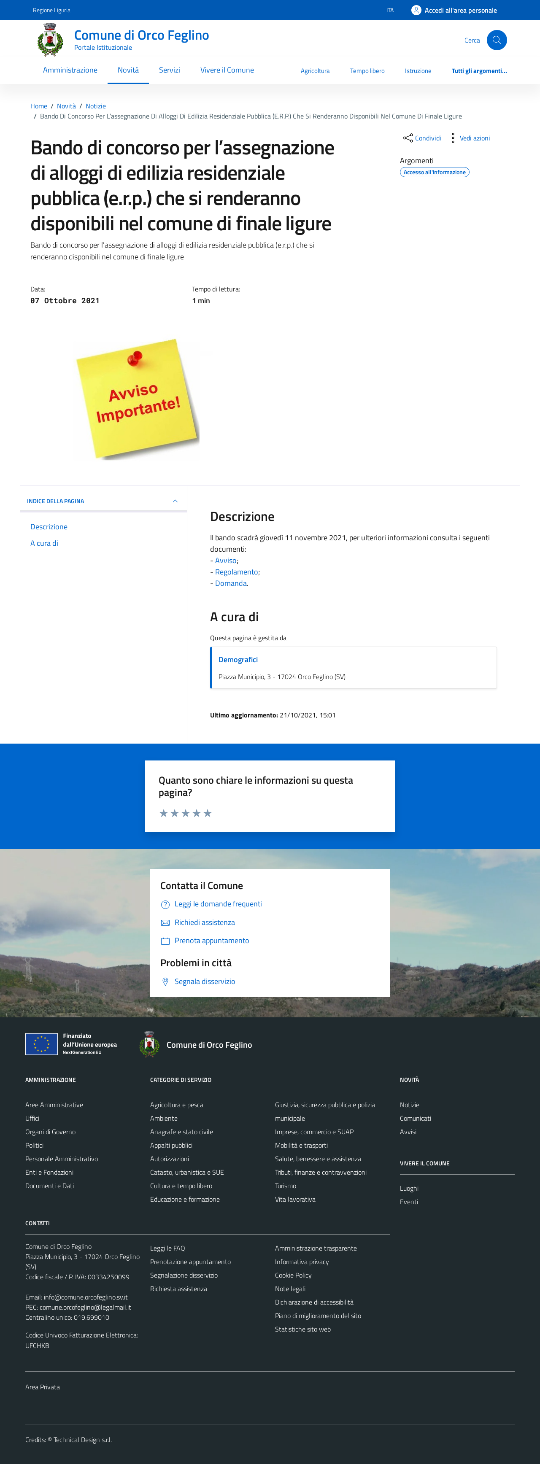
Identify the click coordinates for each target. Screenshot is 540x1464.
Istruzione (418, 70)
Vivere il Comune (227, 69)
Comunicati (415, 1118)
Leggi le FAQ (167, 1248)
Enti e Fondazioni (49, 1172)
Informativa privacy (302, 1261)
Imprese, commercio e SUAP (314, 1132)
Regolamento (236, 571)
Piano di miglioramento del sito (318, 1315)
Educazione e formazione (185, 1199)
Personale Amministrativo (61, 1159)
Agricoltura (315, 70)
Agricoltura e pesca (176, 1105)
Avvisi (408, 1132)
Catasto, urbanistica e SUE (187, 1172)
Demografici (238, 659)
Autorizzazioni (169, 1159)
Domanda (231, 583)
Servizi (169, 69)
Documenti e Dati (49, 1186)
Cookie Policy (293, 1275)
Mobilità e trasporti (301, 1145)
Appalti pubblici (171, 1145)
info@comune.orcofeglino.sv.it (86, 1297)
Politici (34, 1145)
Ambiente (164, 1118)
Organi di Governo (50, 1132)
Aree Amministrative (54, 1105)
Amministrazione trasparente (316, 1248)
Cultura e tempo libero (181, 1186)
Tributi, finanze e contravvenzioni (321, 1172)
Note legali (290, 1288)
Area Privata (42, 1387)
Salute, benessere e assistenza (318, 1159)
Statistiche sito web (303, 1329)
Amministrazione (70, 69)
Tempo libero (367, 70)
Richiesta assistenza (178, 1288)
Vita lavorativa (295, 1199)
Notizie (409, 1105)
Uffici (32, 1118)
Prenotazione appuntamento (190, 1261)
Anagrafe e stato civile (181, 1132)
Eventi (409, 1202)
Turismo (285, 1186)
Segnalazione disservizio (184, 1275)
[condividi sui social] (421, 138)
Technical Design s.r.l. (83, 1439)
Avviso (226, 560)
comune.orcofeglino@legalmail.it (85, 1307)
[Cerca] (497, 40)
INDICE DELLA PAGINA (103, 501)
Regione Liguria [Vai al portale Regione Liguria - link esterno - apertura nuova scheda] (51, 9)
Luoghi (409, 1188)
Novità (128, 69)
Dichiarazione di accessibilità (314, 1302)
